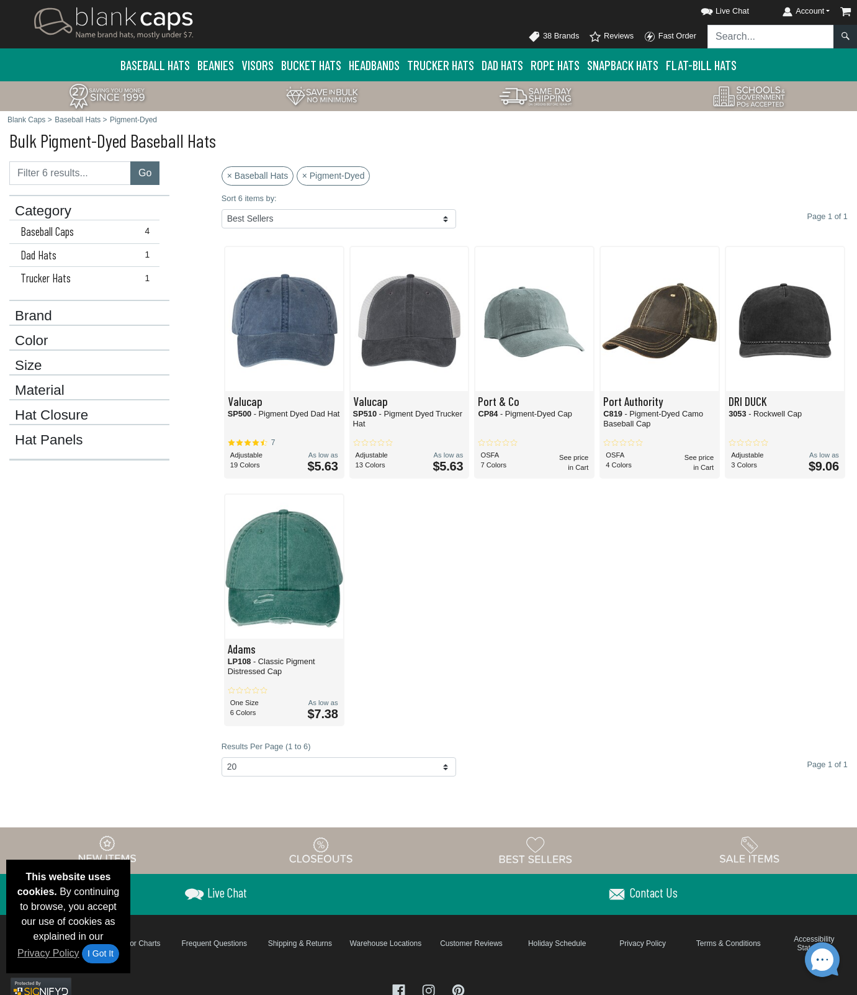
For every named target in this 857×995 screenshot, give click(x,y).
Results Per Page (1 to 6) (266, 746)
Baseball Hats (155, 65)
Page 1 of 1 (827, 764)
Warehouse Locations (386, 943)
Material (40, 390)
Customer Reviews (471, 943)
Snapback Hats (622, 65)
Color (31, 341)
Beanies (215, 65)
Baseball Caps (87, 231)
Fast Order (670, 36)
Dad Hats (502, 65)
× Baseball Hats (257, 176)
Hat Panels (49, 440)
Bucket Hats (311, 65)
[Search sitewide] (770, 36)
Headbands (374, 65)
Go (144, 173)
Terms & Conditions (728, 943)
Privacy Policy (48, 953)
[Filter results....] (70, 173)
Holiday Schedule (557, 943)
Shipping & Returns (300, 943)
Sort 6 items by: (249, 198)
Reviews (611, 36)
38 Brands (553, 36)
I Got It (100, 953)
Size (28, 365)
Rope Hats (555, 65)
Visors (257, 65)
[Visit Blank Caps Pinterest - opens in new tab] (458, 989)
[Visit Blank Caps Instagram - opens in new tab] (430, 989)
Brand (33, 316)
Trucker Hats (440, 65)
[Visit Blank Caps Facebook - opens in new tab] (400, 989)
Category (43, 211)
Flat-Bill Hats (701, 65)
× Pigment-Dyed (333, 176)
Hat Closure (51, 415)
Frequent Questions (214, 943)
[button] (713, 9)
